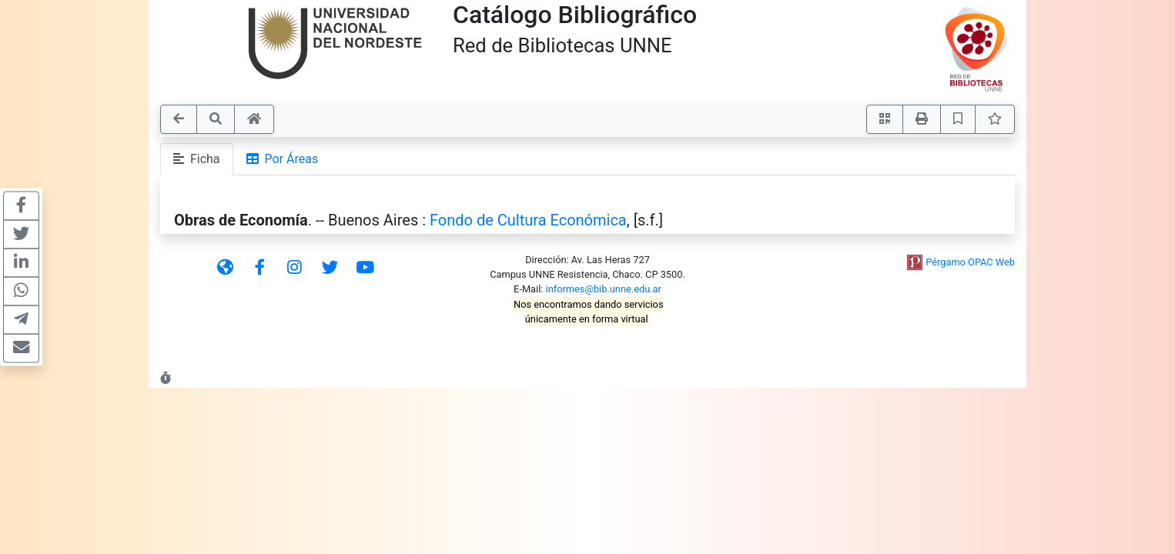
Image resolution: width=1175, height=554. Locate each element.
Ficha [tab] (196, 159)
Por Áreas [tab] (282, 159)
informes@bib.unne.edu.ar (603, 289)
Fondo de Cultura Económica (528, 220)
